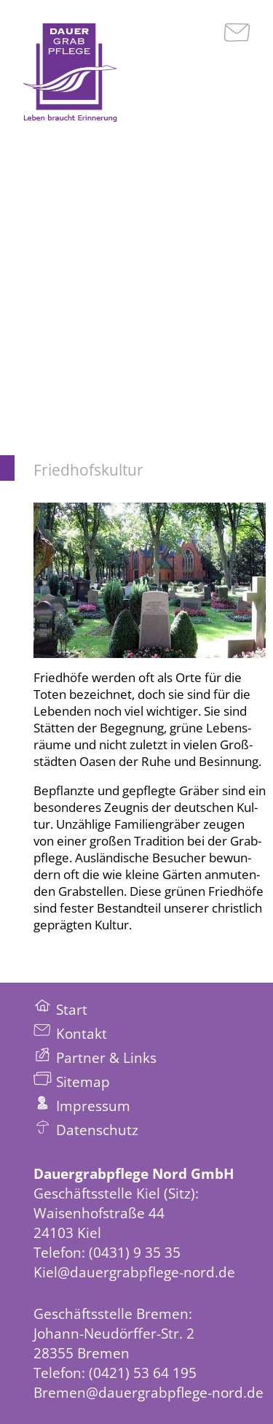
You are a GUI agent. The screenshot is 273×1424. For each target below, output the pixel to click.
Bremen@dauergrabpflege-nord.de (148, 1392)
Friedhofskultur (88, 470)
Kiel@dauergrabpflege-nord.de (134, 1272)
